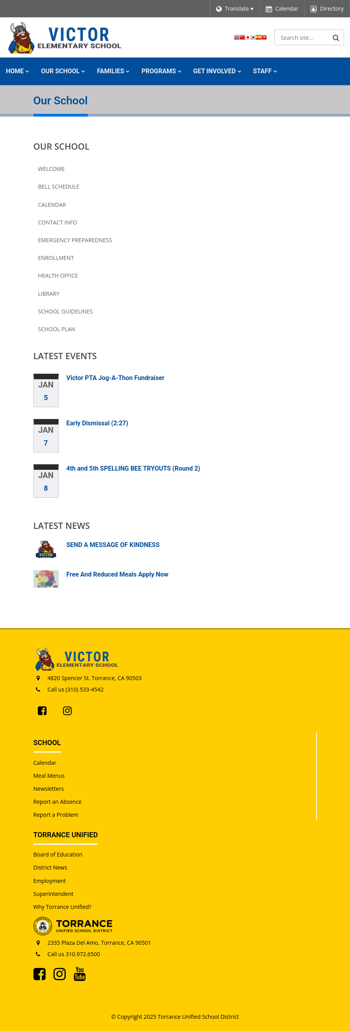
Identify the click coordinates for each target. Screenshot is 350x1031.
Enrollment (56, 257)
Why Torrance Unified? (62, 906)
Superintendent (53, 893)
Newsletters (48, 788)
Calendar (52, 204)
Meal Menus (49, 775)
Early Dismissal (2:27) (97, 423)
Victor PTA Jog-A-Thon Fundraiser (116, 378)
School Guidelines (65, 311)
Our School (61, 146)
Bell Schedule (59, 186)
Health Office (58, 275)
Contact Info (58, 222)
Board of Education (58, 854)
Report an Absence (57, 801)
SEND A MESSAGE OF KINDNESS (113, 545)
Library (48, 293)
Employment (49, 881)
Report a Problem (56, 814)
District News (50, 867)
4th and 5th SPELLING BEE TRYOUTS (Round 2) (133, 468)
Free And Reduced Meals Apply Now (118, 574)
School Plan (57, 329)
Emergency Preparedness (75, 240)
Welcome (51, 168)
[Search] (336, 37)
